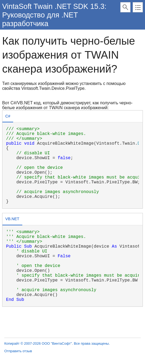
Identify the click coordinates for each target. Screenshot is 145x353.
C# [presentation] (7, 116)
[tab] (7, 116)
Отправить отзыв (18, 351)
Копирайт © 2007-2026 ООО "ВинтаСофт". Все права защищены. (57, 343)
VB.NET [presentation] (12, 219)
